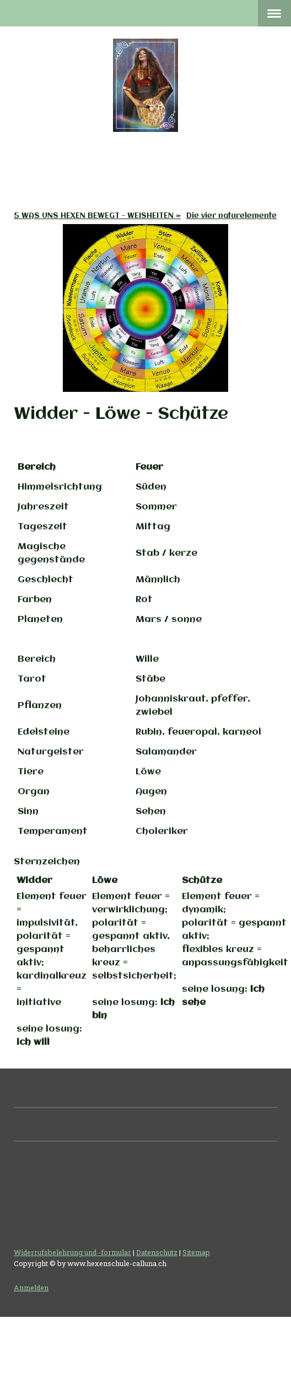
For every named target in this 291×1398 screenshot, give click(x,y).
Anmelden (31, 1287)
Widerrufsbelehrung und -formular (72, 1252)
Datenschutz (156, 1252)
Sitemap (196, 1252)
